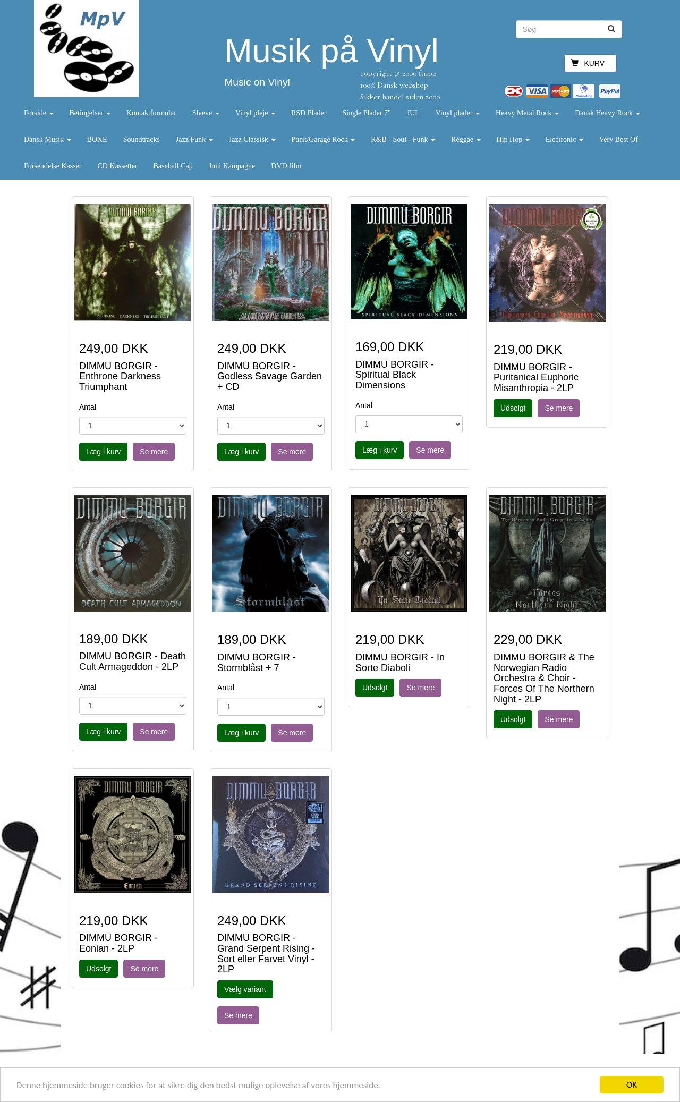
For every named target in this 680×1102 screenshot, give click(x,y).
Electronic (564, 139)
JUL (413, 113)
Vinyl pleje (255, 113)
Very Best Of (618, 139)
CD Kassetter (117, 166)
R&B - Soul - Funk (403, 139)
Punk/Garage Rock (323, 139)
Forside (39, 113)
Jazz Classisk (252, 139)
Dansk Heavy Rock (607, 113)
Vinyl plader (458, 113)
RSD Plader (309, 113)
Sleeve (205, 113)
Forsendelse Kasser (52, 166)
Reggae (465, 139)
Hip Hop (513, 139)
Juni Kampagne (232, 166)
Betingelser (90, 113)
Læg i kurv (103, 451)
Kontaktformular (151, 113)
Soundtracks (141, 139)
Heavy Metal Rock (527, 113)
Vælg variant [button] (245, 989)
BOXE (97, 139)
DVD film (286, 166)
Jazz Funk (194, 139)
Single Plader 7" (366, 113)
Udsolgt (512, 408)
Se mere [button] (154, 451)
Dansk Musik (47, 139)
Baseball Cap (173, 166)
